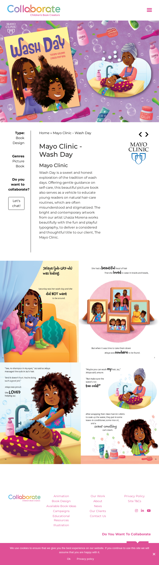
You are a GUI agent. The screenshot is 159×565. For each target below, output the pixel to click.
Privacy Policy (134, 496)
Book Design (61, 501)
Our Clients (98, 511)
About (97, 501)
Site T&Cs (134, 501)
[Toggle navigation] (149, 10)
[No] (154, 554)
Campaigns (61, 511)
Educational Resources (61, 518)
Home (44, 133)
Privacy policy (85, 558)
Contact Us (98, 516)
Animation (61, 496)
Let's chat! (16, 203)
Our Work (98, 496)
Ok (69, 558)
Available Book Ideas (61, 506)
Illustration (61, 525)
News (98, 506)
